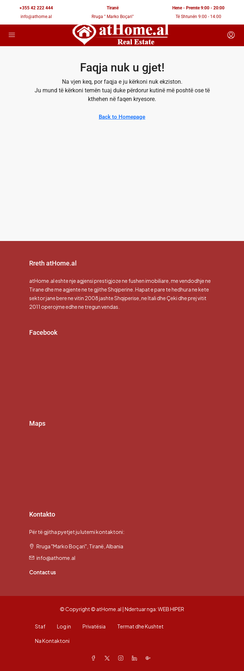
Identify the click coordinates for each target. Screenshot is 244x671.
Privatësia (94, 626)
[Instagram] (122, 658)
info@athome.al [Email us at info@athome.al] (55, 557)
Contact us (42, 572)
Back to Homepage (122, 117)
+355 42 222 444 (36, 7)
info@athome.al (36, 16)
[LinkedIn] (136, 658)
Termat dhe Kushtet (140, 626)
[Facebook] (95, 658)
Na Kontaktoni (52, 640)
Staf (40, 626)
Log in (64, 626)
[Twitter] (108, 658)
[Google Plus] (150, 658)
